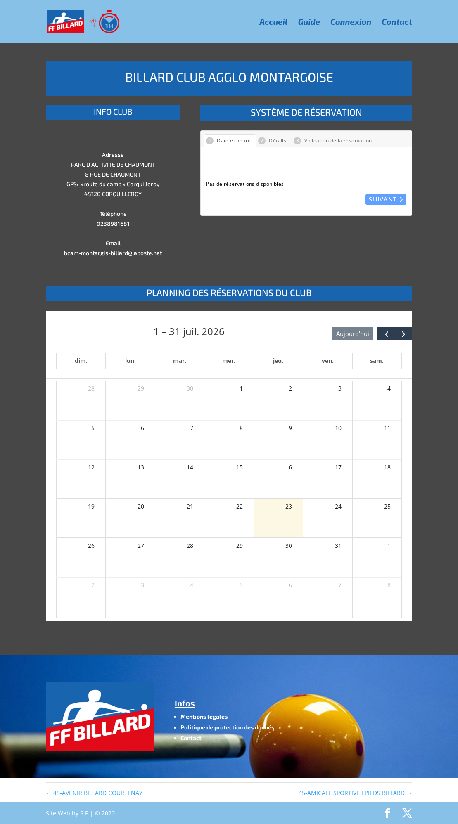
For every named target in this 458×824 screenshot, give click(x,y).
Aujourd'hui (352, 333)
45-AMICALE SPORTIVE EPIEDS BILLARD (355, 793)
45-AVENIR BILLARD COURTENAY (94, 793)
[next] (403, 333)
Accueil (273, 22)
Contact (397, 22)
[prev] (386, 333)
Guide (309, 22)
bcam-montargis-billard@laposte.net (113, 252)
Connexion (350, 22)
